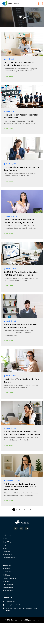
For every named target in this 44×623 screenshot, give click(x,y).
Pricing (5, 545)
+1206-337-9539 (10, 601)
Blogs (4, 548)
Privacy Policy (7, 555)
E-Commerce (7, 572)
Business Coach (8, 591)
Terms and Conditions (10, 558)
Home (5, 539)
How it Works (7, 542)
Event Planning (8, 584)
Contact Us (6, 551)
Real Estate (6, 569)
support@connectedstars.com (15, 605)
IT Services (6, 581)
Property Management (10, 578)
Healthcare (6, 575)
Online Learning (8, 588)
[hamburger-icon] (40, 3)
